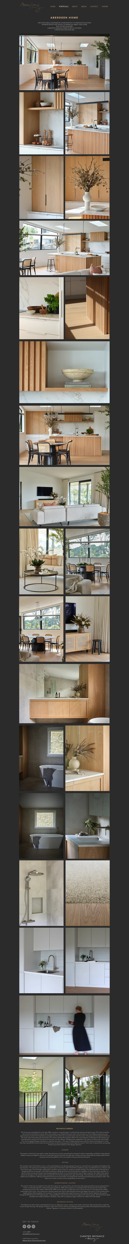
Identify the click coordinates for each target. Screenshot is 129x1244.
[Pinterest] (24, 1226)
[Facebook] (29, 1226)
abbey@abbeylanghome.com (31, 1234)
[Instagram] (33, 1226)
